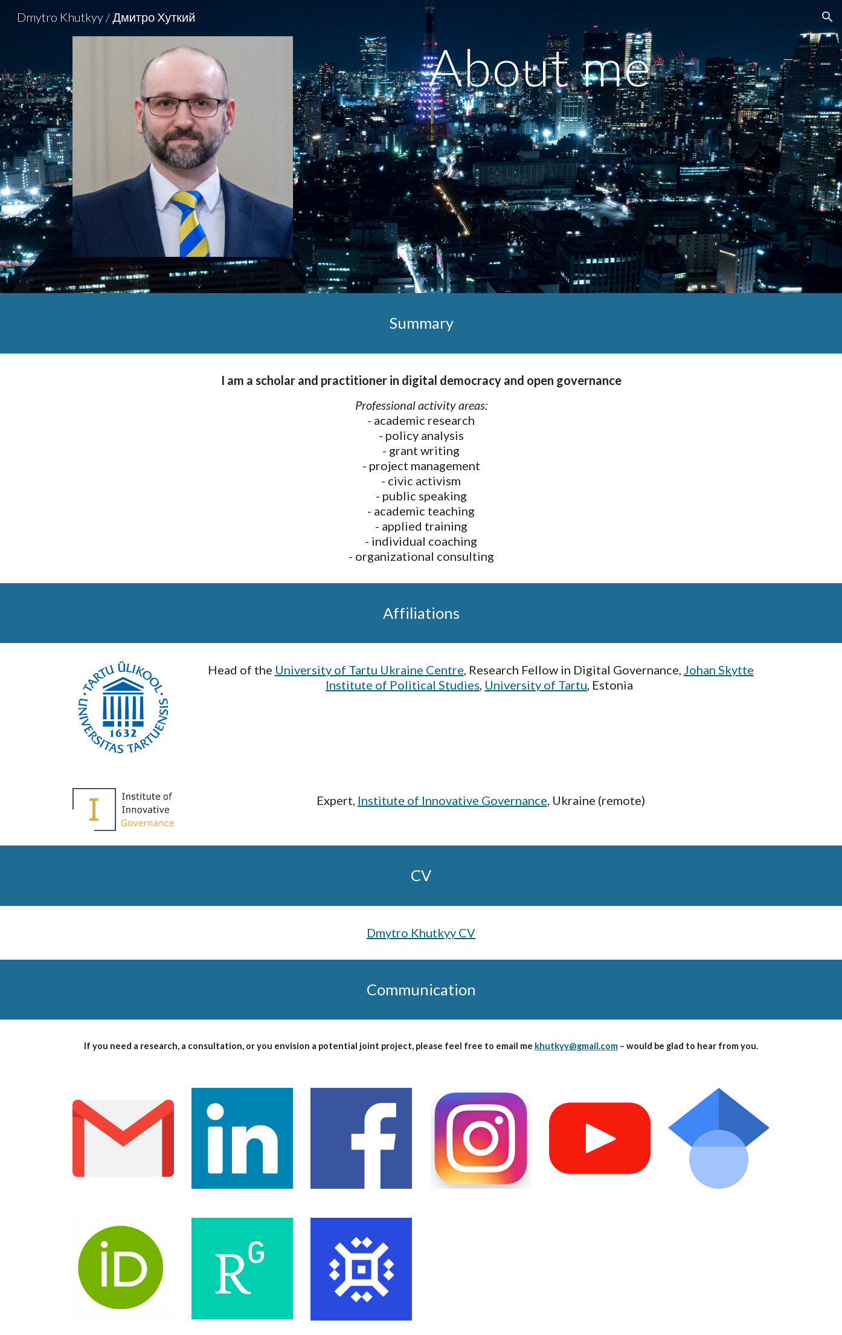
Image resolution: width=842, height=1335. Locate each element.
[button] (827, 16)
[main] (540, 66)
